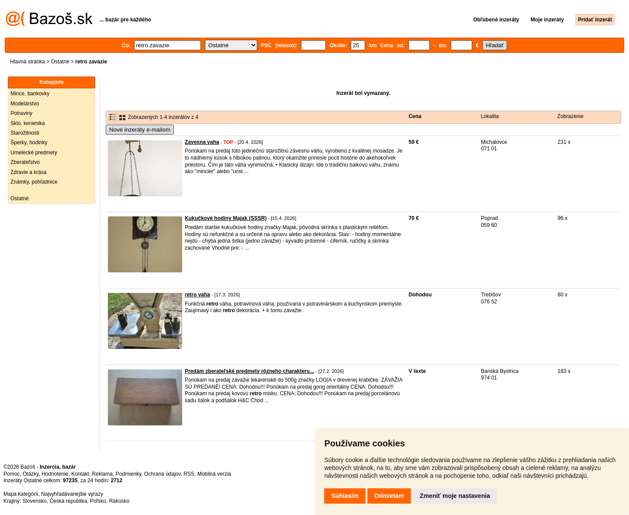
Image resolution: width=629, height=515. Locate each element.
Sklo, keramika (27, 123)
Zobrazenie (570, 116)
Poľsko (98, 501)
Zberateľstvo (25, 162)
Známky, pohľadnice (33, 182)
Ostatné (60, 62)
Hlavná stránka (27, 62)
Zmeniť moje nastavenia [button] (455, 495)
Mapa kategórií (20, 494)
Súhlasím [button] (344, 495)
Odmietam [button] (389, 495)
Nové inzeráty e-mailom (139, 129)
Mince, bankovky (29, 93)
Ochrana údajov (162, 474)
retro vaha (197, 295)
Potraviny (21, 113)
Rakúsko (119, 501)
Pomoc (11, 474)
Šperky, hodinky (29, 142)
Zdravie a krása (28, 172)
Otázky (30, 474)
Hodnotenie (54, 474)
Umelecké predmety (33, 153)
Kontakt (80, 474)
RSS (188, 474)
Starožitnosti (24, 133)
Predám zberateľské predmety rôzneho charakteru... (249, 371)
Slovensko (34, 501)
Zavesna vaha (202, 142)
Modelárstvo (24, 104)
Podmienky (128, 474)
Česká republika (68, 501)
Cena (414, 116)
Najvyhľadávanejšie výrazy (72, 494)
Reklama (102, 474)
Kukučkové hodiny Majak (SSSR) (225, 218)
